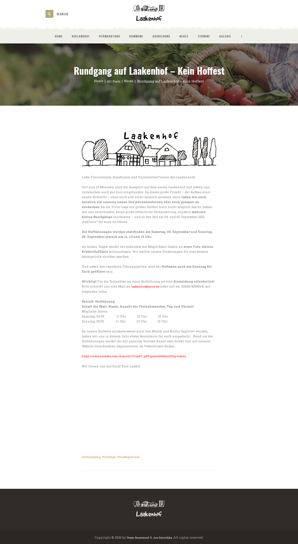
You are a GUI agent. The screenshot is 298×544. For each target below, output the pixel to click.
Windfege (111, 456)
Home (97, 81)
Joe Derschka (163, 537)
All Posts (113, 81)
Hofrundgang (92, 456)
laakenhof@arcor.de (147, 286)
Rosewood (141, 537)
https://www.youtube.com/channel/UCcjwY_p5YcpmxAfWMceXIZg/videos (139, 356)
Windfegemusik (133, 456)
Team (129, 537)
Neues (130, 81)
